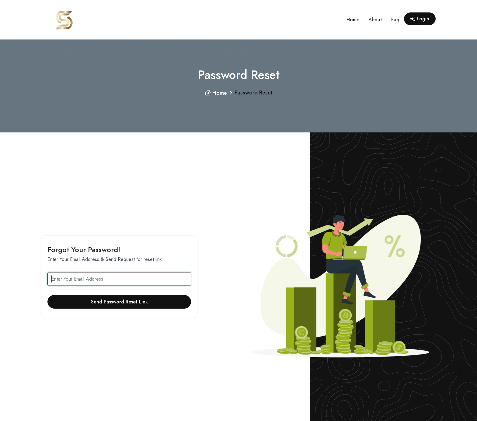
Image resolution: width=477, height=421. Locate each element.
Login (419, 18)
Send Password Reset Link (119, 301)
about (375, 19)
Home (216, 93)
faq (395, 19)
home (352, 19)
